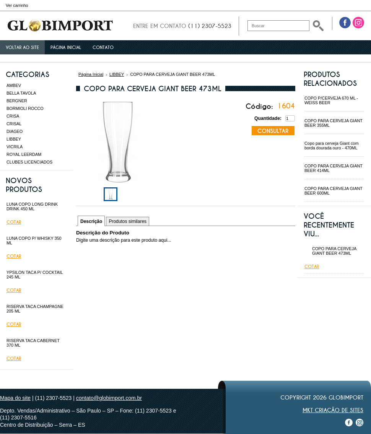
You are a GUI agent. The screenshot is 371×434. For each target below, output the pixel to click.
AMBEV (14, 85)
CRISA (13, 116)
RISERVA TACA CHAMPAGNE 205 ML (35, 308)
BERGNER (17, 100)
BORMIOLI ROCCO (25, 108)
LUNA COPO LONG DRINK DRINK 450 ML (32, 206)
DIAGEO (15, 131)
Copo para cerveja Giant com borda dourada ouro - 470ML (331, 145)
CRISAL (14, 123)
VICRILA (15, 146)
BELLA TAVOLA (21, 93)
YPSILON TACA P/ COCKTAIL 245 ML (35, 274)
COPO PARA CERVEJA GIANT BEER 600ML (333, 190)
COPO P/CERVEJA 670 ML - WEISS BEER (331, 100)
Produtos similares (127, 221)
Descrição (91, 221)
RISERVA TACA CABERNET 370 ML (33, 342)
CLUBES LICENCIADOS (29, 162)
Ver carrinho (17, 5)
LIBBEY (14, 139)
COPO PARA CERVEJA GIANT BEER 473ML (334, 250)
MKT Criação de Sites (333, 410)
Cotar (14, 222)
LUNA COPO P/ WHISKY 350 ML (34, 240)
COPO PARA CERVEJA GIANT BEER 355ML (333, 123)
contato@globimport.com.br (109, 398)
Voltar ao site (22, 47)
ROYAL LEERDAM (24, 154)
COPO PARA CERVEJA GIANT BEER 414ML (333, 168)
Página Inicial (90, 74)
